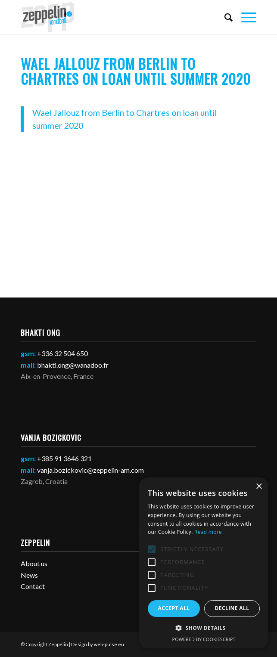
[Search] (224, 17)
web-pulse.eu (109, 644)
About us (34, 563)
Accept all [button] (174, 608)
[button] (204, 628)
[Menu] (244, 17)
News (29, 575)
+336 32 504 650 (62, 353)
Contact (33, 586)
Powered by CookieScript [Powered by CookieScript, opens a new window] (204, 639)
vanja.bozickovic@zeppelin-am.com (90, 470)
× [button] (258, 486)
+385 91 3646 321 (64, 458)
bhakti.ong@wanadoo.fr (73, 365)
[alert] (203, 562)
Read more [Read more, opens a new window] (208, 532)
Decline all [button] (232, 608)
